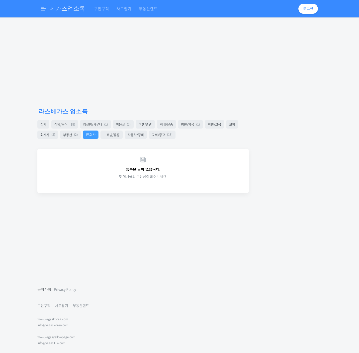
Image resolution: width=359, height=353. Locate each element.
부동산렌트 (148, 8)
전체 (43, 124)
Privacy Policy (65, 289)
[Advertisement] (143, 62)
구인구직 (101, 8)
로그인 (308, 8)
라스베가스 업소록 (63, 111)
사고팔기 (123, 8)
